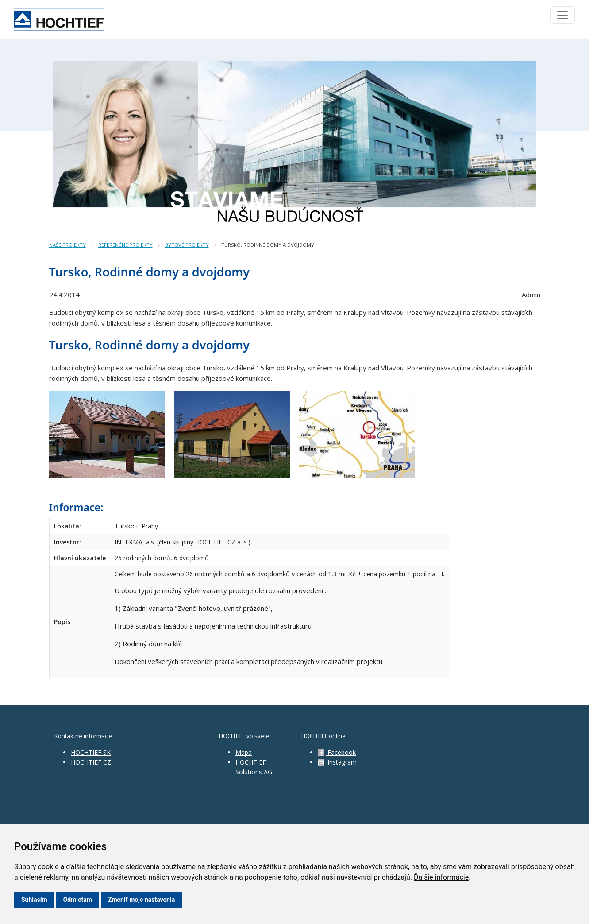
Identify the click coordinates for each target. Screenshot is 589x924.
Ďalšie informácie (441, 877)
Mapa (243, 752)
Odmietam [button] (77, 899)
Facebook (337, 752)
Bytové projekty (187, 244)
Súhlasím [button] (34, 899)
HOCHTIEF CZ (91, 762)
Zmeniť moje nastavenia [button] (141, 899)
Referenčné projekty (125, 244)
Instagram (337, 762)
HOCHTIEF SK (91, 752)
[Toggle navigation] (562, 15)
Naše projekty (67, 244)
